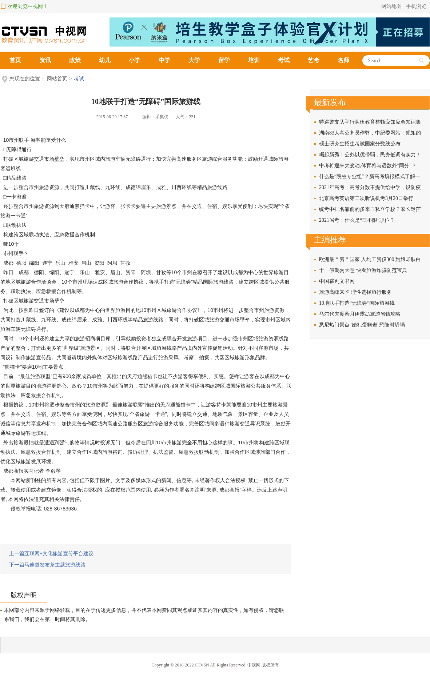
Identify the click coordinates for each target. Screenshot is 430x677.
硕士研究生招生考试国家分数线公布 (360, 144)
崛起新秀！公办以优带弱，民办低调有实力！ (370, 154)
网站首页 (57, 78)
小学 (134, 60)
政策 (75, 60)
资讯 (45, 60)
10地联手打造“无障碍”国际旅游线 (145, 101)
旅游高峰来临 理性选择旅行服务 (355, 292)
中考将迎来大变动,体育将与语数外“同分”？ (368, 165)
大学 (194, 60)
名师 (343, 60)
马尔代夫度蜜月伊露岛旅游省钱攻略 (360, 314)
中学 (164, 60)
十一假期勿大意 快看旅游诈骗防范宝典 (363, 270)
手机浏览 (416, 6)
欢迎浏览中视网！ (27, 6)
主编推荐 (330, 239)
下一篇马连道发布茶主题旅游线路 (47, 565)
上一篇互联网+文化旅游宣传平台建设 (51, 553)
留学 (224, 60)
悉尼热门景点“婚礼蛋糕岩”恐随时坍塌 (362, 325)
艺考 (313, 60)
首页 (15, 60)
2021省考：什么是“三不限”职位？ (357, 220)
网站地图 (391, 6)
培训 (254, 60)
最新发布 (330, 102)
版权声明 (24, 595)
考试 (284, 60)
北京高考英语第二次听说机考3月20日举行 (366, 198)
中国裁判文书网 (337, 281)
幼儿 (105, 60)
